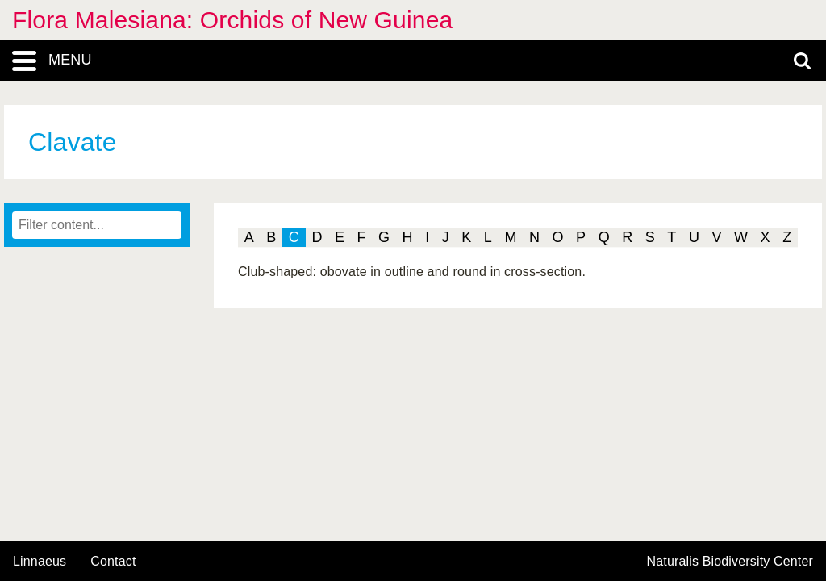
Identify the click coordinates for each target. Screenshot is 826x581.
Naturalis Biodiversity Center (730, 561)
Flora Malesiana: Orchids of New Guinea (232, 19)
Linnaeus (39, 561)
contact (113, 561)
